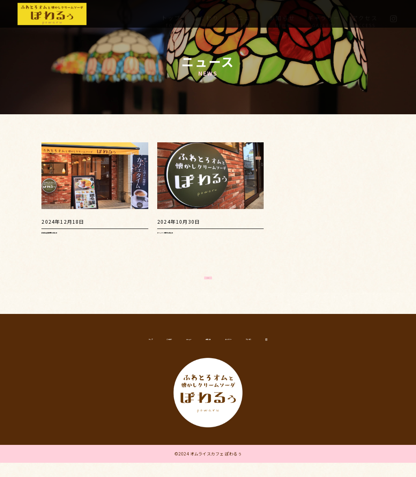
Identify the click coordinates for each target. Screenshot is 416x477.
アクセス (365, 13)
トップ (171, 13)
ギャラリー (324, 13)
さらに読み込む (208, 274)
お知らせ (282, 13)
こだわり (206, 13)
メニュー (244, 13)
